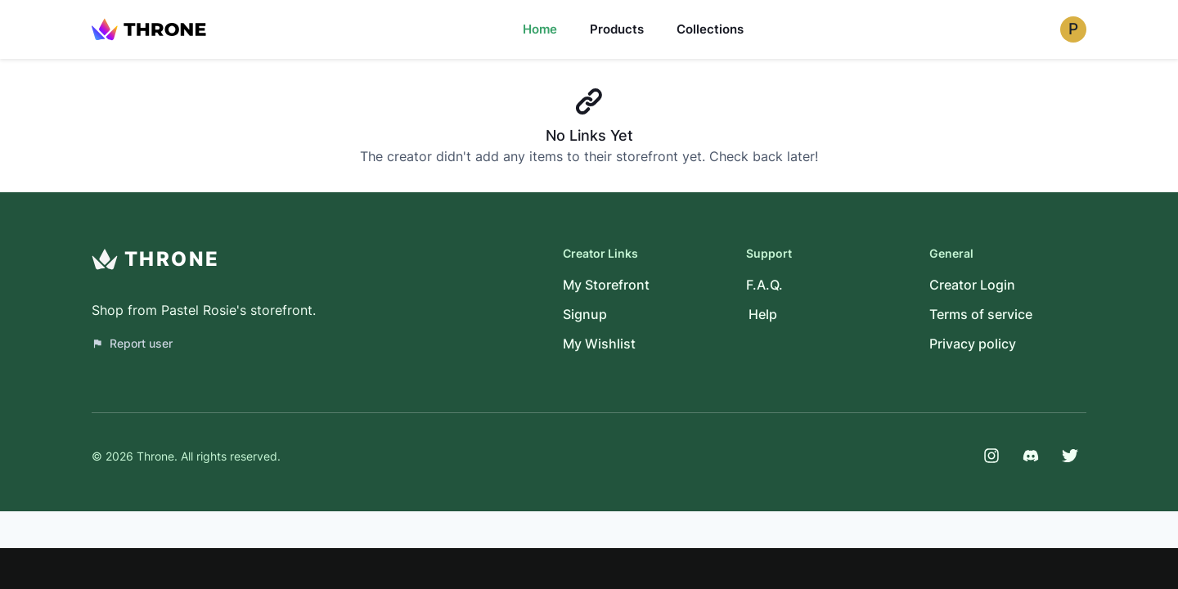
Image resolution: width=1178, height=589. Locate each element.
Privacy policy (972, 343)
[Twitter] (1070, 455)
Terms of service (980, 314)
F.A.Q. (764, 285)
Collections (710, 29)
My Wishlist (599, 343)
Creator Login (972, 285)
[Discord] (1030, 455)
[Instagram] (991, 455)
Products (617, 29)
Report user (132, 343)
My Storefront (606, 285)
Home (540, 29)
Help (763, 314)
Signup (585, 314)
